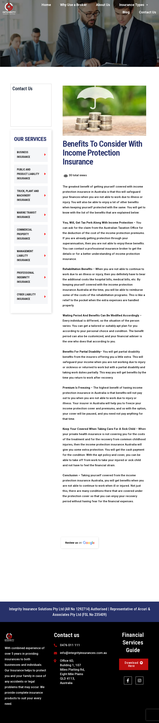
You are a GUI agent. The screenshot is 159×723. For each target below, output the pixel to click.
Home (46, 5)
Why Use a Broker (73, 5)
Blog (126, 12)
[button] (79, 542)
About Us (103, 5)
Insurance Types (134, 5)
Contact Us (147, 12)
